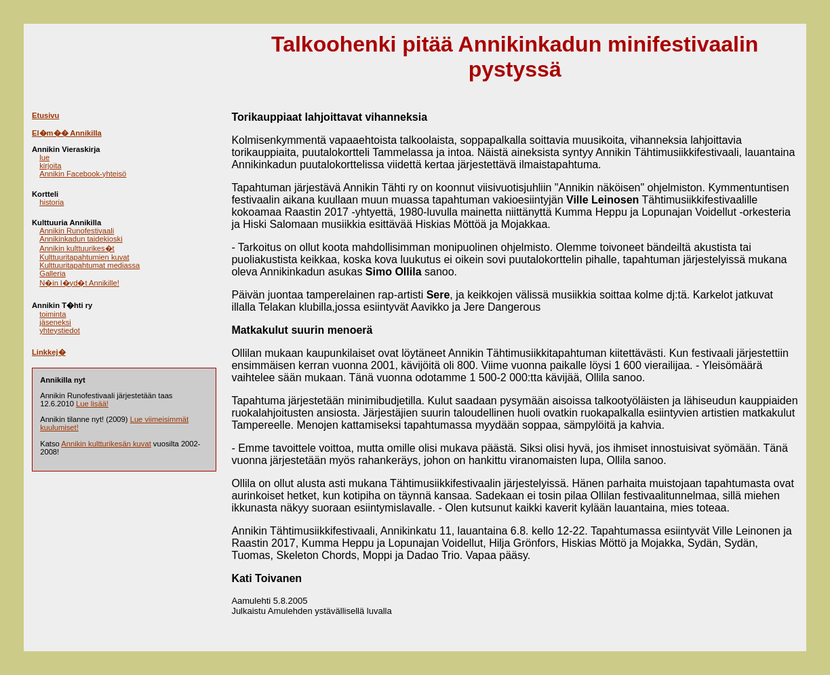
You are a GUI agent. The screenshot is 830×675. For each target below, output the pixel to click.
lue (44, 157)
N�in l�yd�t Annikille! (79, 283)
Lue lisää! (92, 404)
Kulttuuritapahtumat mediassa (89, 265)
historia (51, 202)
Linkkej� (49, 352)
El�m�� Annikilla (67, 133)
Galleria (52, 273)
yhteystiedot (59, 330)
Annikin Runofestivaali (76, 231)
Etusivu (45, 115)
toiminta (52, 314)
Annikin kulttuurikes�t (77, 248)
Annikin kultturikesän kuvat (106, 444)
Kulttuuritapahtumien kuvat (84, 257)
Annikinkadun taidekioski (81, 239)
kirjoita (50, 165)
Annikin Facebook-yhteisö (82, 174)
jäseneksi (55, 322)
